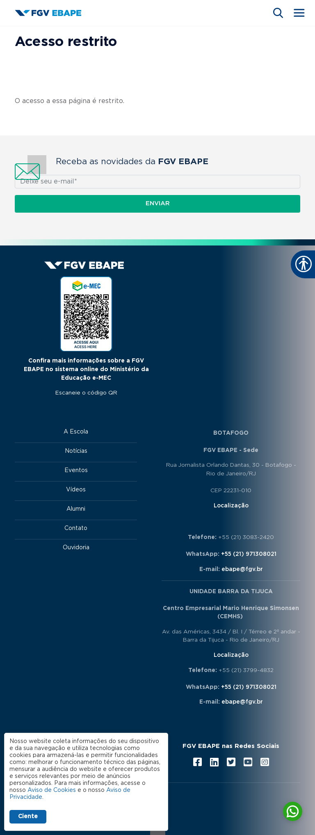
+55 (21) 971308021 (248, 554)
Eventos (76, 470)
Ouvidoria (76, 548)
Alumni (75, 509)
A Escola (76, 432)
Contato (75, 528)
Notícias (76, 451)
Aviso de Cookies (51, 790)
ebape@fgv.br (242, 569)
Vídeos (76, 490)
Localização (231, 506)
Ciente (28, 816)
